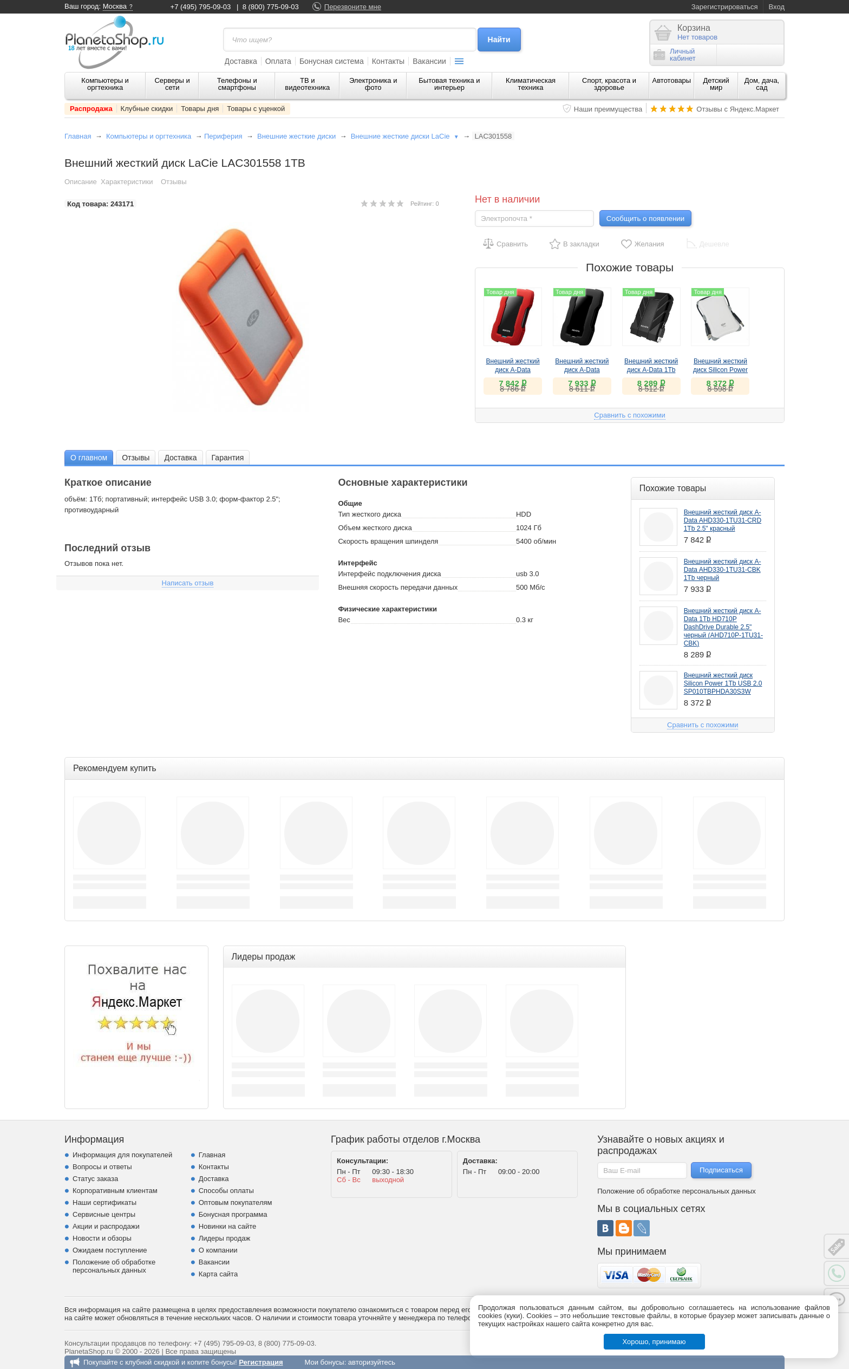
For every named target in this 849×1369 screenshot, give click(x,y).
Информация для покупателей (122, 1155)
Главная (77, 136)
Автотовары (671, 80)
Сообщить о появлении (645, 218)
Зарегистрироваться (724, 7)
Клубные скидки (147, 109)
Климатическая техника (531, 84)
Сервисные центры (104, 1214)
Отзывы (174, 182)
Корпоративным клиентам (115, 1191)
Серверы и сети (172, 84)
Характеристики (127, 182)
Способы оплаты (226, 1191)
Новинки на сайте (228, 1226)
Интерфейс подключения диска (389, 574)
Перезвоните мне (352, 7)
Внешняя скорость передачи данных (398, 587)
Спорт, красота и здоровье (609, 84)
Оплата (278, 61)
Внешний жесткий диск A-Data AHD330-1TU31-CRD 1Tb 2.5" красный (722, 520)
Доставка (241, 61)
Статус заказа (95, 1179)
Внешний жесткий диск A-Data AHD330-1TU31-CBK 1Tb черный (722, 570)
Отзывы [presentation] (135, 457)
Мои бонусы (324, 1362)
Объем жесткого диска (375, 528)
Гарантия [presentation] (228, 457)
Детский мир (716, 84)
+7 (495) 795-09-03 (201, 7)
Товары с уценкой (256, 109)
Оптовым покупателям (235, 1202)
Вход (777, 7)
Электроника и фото (373, 84)
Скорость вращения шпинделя (388, 541)
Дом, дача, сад (762, 84)
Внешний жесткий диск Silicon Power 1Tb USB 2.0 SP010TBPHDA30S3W (723, 683)
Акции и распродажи (106, 1226)
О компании (218, 1250)
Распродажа (91, 109)
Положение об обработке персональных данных (114, 1266)
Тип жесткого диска (369, 514)
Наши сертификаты (104, 1202)
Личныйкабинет (675, 55)
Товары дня (200, 109)
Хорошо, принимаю (654, 1342)
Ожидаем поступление (110, 1250)
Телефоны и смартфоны (237, 84)
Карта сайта (218, 1274)
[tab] (88, 457)
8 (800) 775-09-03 (271, 7)
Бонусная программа (233, 1214)
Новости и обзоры (102, 1238)
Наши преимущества (608, 109)
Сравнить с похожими (629, 415)
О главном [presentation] (88, 457)
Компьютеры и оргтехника (105, 84)
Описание (80, 182)
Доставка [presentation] (180, 457)
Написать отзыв (188, 583)
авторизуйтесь (371, 1362)
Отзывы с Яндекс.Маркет (737, 109)
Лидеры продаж (225, 1238)
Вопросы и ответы (102, 1167)
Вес (344, 620)
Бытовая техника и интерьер (449, 84)
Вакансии (429, 61)
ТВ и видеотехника (307, 84)
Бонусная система (331, 61)
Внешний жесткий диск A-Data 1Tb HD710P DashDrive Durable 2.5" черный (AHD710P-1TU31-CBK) (723, 627)
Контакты (388, 61)
